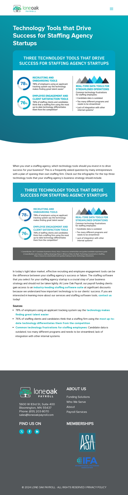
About (70, 407)
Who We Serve (76, 402)
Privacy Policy (96, 487)
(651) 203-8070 (39, 411)
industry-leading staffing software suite (59, 287)
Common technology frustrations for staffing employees (51, 327)
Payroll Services (76, 412)
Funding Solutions (78, 397)
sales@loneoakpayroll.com (36, 415)
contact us (105, 295)
